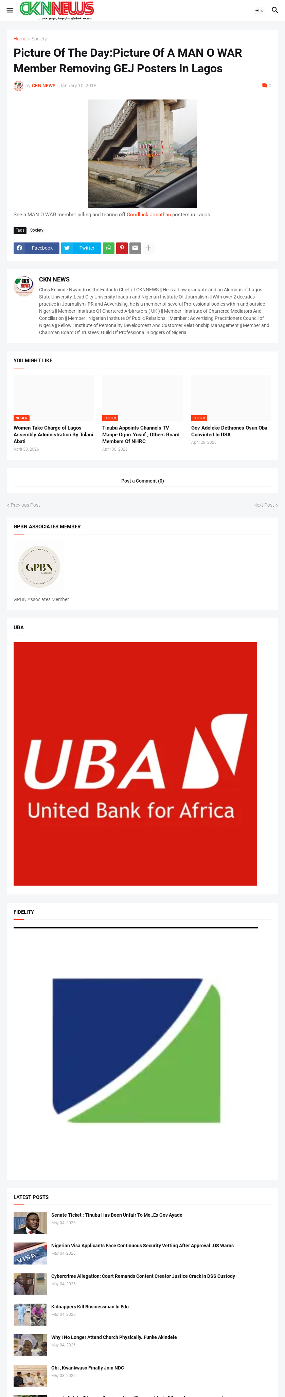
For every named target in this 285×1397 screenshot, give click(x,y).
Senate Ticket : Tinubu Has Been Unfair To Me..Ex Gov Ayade (116, 1215)
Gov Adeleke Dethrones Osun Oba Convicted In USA (229, 431)
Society (39, 38)
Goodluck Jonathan (149, 215)
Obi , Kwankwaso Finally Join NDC (87, 1368)
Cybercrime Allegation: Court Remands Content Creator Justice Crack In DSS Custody (143, 1276)
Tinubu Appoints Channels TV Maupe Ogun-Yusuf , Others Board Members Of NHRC (140, 435)
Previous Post (25, 505)
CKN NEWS (54, 279)
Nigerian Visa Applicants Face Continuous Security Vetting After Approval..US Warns (142, 1245)
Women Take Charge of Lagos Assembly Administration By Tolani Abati (53, 435)
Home (20, 38)
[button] (9, 10)
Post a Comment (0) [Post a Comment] (142, 481)
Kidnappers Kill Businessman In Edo (90, 1306)
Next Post (263, 505)
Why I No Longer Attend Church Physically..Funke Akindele (114, 1337)
